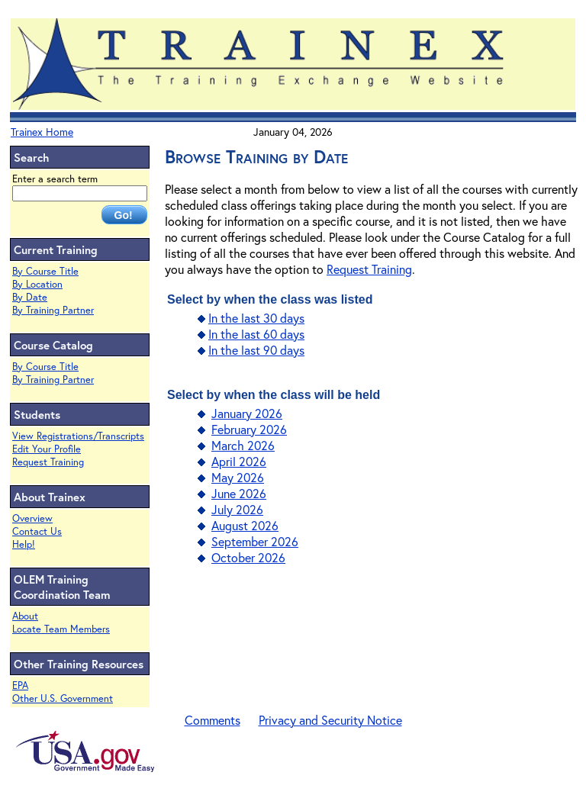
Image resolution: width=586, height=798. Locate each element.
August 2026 (245, 525)
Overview (32, 518)
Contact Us (37, 531)
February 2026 (249, 429)
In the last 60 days (256, 334)
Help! (23, 544)
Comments (212, 720)
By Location (37, 284)
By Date (29, 297)
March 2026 (243, 445)
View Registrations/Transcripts (78, 436)
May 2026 (237, 477)
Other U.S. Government (62, 698)
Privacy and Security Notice (330, 720)
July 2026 (237, 509)
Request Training (48, 461)
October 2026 (248, 557)
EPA (20, 685)
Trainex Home (42, 131)
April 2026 (238, 461)
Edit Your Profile (46, 448)
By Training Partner (53, 310)
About (25, 616)
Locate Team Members (61, 629)
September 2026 (254, 541)
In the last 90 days (256, 350)
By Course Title (45, 271)
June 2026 (238, 493)
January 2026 (246, 413)
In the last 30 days (256, 318)
